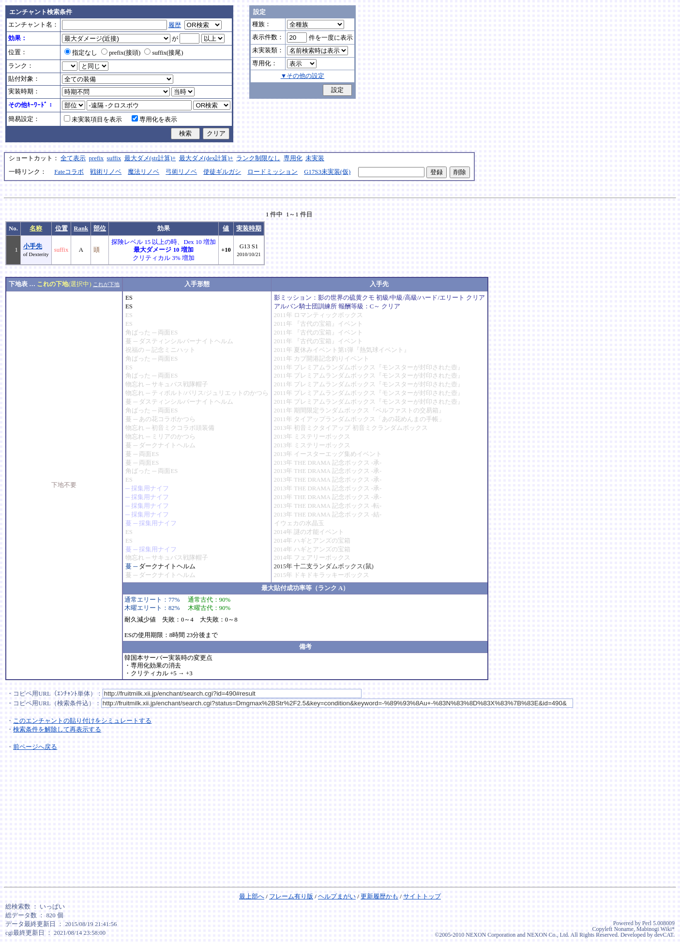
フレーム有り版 (291, 896)
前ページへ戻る (35, 747)
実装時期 (248, 228)
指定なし (80, 52)
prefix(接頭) (120, 52)
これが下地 (106, 284)
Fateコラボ (69, 171)
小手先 (32, 246)
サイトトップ (422, 896)
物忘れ (134, 384)
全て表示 (73, 158)
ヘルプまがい (337, 896)
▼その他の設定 (303, 76)
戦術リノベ (105, 171)
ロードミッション (272, 171)
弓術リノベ (181, 171)
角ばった (138, 332)
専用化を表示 (154, 119)
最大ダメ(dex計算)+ (206, 158)
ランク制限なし (258, 158)
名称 (36, 228)
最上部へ (251, 896)
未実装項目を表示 (93, 119)
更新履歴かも (379, 896)
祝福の (134, 350)
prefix (96, 158)
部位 (99, 228)
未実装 (314, 158)
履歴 (174, 25)
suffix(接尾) (163, 52)
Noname (624, 929)
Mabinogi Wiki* (655, 929)
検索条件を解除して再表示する (57, 729)
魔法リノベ (143, 171)
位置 (61, 228)
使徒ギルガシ (222, 171)
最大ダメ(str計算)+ (150, 158)
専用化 (293, 158)
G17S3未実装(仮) (327, 171)
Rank (81, 228)
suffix (114, 158)
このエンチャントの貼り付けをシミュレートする (82, 720)
